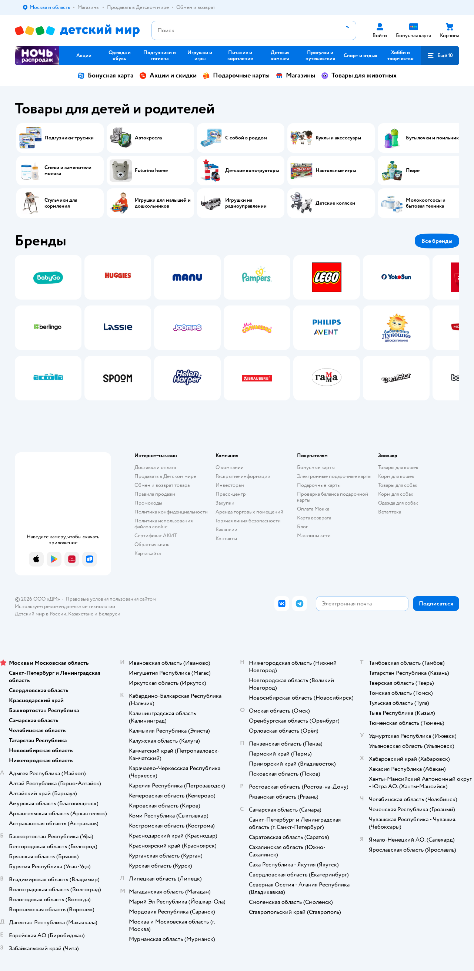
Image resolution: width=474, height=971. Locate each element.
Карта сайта (147, 553)
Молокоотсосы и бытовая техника (425, 203)
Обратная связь (151, 544)
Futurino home (151, 171)
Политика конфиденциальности (171, 512)
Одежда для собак (398, 503)
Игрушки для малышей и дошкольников (163, 203)
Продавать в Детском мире (165, 476)
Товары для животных (359, 75)
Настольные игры (336, 171)
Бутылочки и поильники (434, 138)
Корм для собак (395, 494)
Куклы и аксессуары (338, 138)
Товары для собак (397, 485)
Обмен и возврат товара (162, 485)
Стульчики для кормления (60, 203)
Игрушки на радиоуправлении (246, 203)
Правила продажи (154, 494)
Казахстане (80, 614)
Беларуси (109, 614)
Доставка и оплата (155, 467)
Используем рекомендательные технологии (65, 606)
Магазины (295, 75)
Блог (302, 527)
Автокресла (148, 138)
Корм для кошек (396, 476)
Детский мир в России (40, 614)
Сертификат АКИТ (155, 535)
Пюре (413, 171)
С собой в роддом (246, 138)
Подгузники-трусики (69, 138)
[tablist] (237, 327)
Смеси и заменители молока (67, 170)
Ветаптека (389, 512)
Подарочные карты (236, 75)
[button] (440, 55)
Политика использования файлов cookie (163, 524)
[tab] (48, 327)
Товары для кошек (398, 467)
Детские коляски (335, 203)
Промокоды (148, 503)
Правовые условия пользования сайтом (111, 599)
